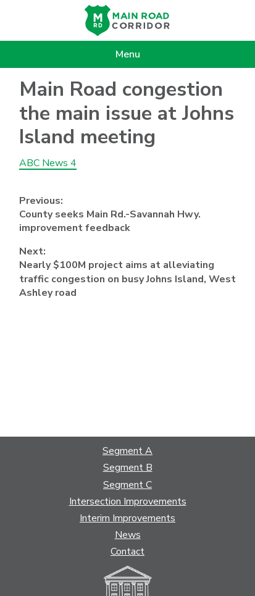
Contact (127, 551)
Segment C (127, 485)
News (128, 535)
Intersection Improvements (127, 501)
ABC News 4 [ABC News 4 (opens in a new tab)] (48, 163)
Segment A (127, 451)
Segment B (128, 467)
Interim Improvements (127, 518)
